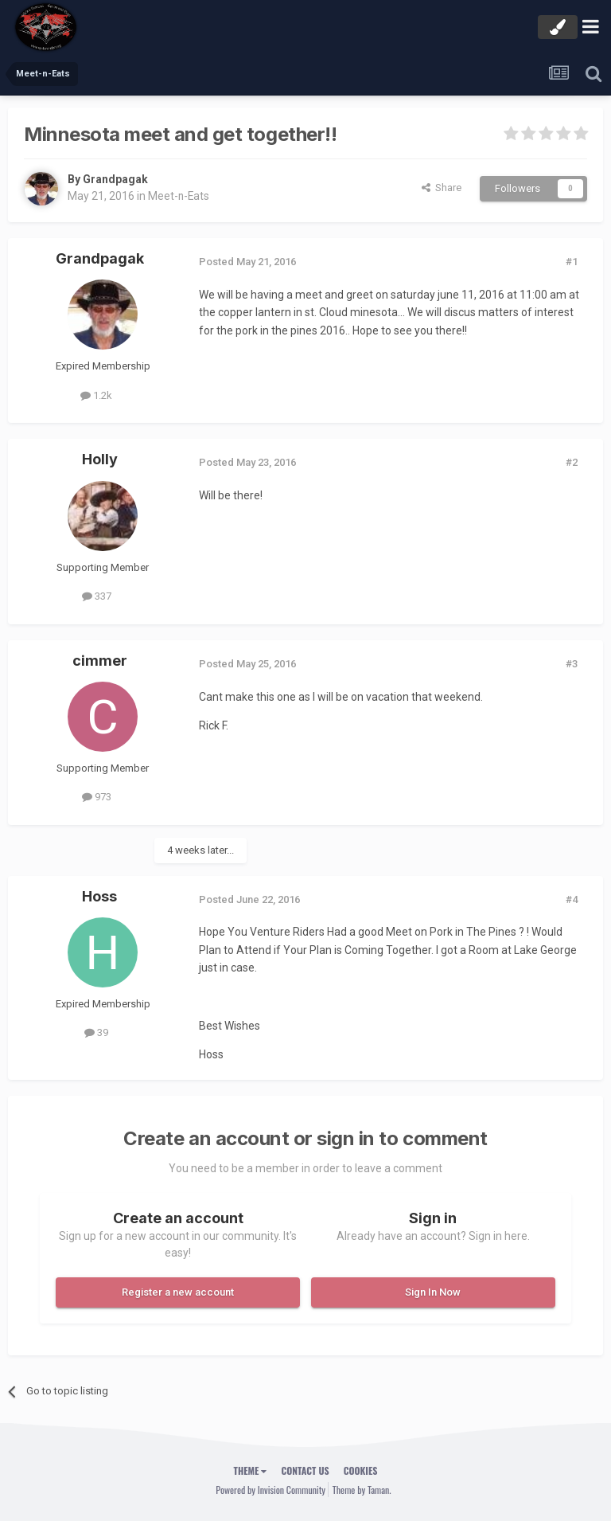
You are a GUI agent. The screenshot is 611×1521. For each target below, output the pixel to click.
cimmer (99, 660)
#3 (572, 664)
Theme (250, 1470)
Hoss (99, 896)
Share (441, 188)
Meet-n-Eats (179, 196)
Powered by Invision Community (270, 1489)
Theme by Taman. (362, 1489)
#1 (572, 262)
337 (96, 596)
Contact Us (305, 1470)
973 (96, 797)
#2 (572, 462)
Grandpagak (115, 179)
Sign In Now (433, 1292)
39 (96, 1032)
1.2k (96, 395)
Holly (100, 459)
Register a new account (178, 1292)
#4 (572, 899)
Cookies (361, 1470)
